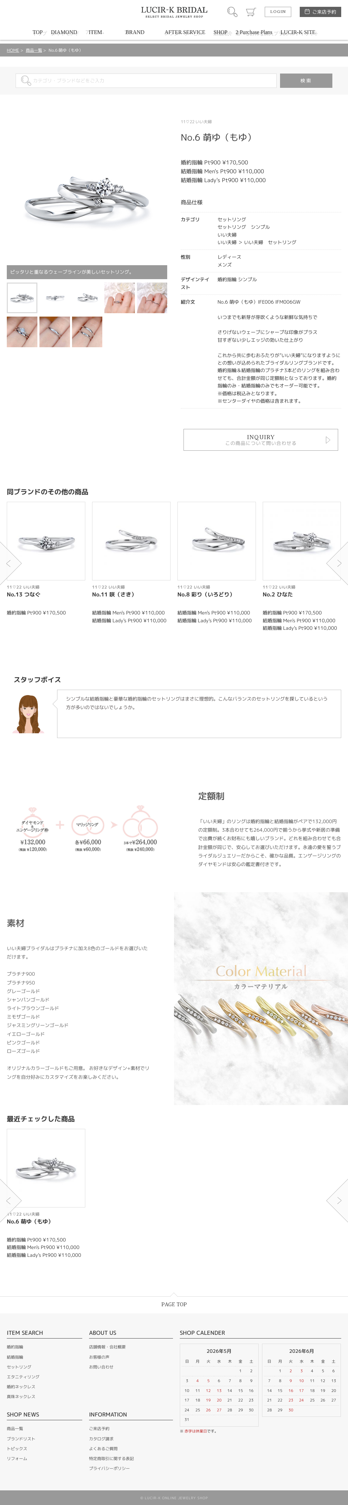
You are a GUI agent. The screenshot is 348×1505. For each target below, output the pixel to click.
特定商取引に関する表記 (111, 1458)
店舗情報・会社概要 (107, 1347)
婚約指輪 (15, 1347)
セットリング (19, 1367)
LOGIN (278, 12)
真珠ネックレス (21, 1396)
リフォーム (17, 1458)
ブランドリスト (21, 1439)
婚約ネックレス (21, 1387)
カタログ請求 (101, 1439)
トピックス (17, 1449)
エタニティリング (23, 1377)
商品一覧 (34, 50)
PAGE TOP (174, 1305)
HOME (13, 50)
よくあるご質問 (103, 1449)
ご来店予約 (324, 12)
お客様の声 (99, 1357)
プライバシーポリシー (109, 1468)
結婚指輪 (15, 1357)
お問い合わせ (101, 1367)
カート (251, 12)
